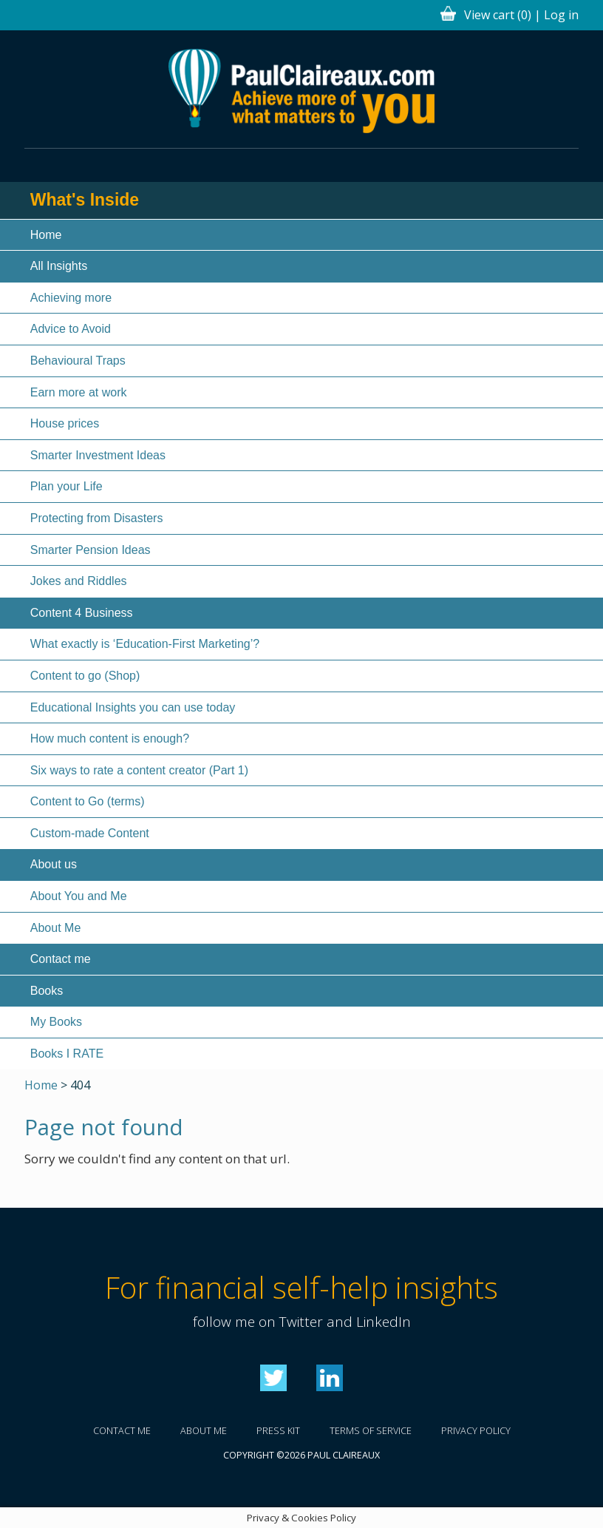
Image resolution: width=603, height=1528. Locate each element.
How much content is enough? (109, 738)
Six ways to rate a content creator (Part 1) (139, 770)
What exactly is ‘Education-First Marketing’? (144, 644)
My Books (56, 1021)
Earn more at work (78, 392)
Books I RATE (66, 1053)
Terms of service (371, 1430)
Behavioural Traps (78, 360)
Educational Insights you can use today (133, 707)
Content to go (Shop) (85, 675)
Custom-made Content (89, 833)
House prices (64, 423)
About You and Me (78, 896)
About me (203, 1430)
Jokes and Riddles (78, 581)
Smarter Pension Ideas (90, 550)
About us (53, 864)
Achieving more (71, 297)
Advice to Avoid (70, 328)
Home (46, 235)
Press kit (278, 1430)
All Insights (58, 266)
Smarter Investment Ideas (98, 455)
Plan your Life (66, 486)
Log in (561, 15)
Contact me (60, 959)
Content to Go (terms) (87, 801)
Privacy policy (476, 1430)
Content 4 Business (81, 612)
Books (46, 990)
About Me (55, 928)
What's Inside (84, 199)
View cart (497, 15)
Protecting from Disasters (96, 518)
